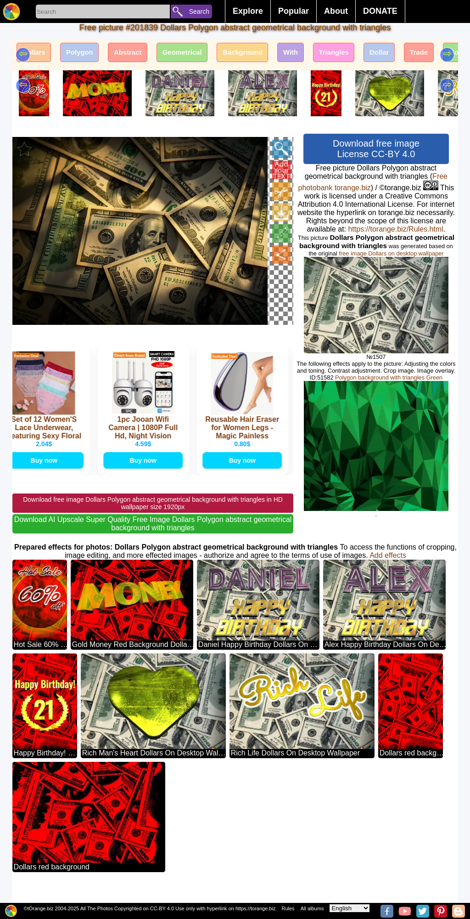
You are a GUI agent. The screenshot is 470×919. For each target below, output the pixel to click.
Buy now (45, 471)
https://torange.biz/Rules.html (395, 229)
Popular (293, 11)
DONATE (380, 11)
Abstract (140, 54)
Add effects (387, 568)
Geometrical (200, 54)
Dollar (418, 54)
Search (199, 11)
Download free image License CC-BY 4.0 (376, 148)
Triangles (368, 54)
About (336, 11)
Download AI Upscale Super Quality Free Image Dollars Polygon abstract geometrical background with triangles (153, 536)
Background (266, 54)
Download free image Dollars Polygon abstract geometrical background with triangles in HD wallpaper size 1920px (153, 515)
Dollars (36, 54)
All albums (312, 908)
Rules (287, 908)
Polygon (87, 54)
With (320, 54)
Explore (248, 11)
